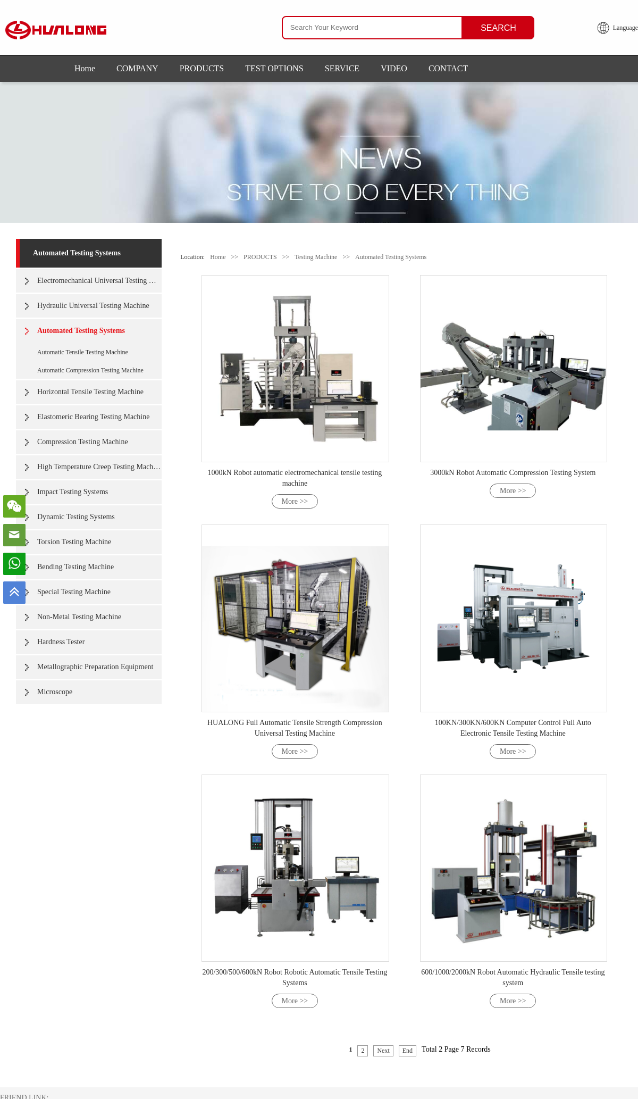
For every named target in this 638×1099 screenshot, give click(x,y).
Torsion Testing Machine (74, 542)
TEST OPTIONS (274, 68)
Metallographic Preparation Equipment (95, 667)
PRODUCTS (202, 68)
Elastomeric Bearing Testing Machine (93, 417)
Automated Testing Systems (77, 253)
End (407, 1050)
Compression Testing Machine (82, 442)
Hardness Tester (61, 642)
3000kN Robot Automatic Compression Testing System (512, 473)
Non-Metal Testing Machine (79, 617)
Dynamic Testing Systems (76, 517)
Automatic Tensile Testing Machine (82, 352)
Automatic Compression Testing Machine (90, 370)
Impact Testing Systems (72, 492)
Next (383, 1050)
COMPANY (137, 68)
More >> (295, 501)
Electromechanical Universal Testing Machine (99, 281)
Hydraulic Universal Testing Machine (93, 306)
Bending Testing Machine (75, 567)
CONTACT (448, 68)
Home (84, 68)
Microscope (54, 692)
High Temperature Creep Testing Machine (99, 467)
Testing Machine (316, 257)
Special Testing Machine (74, 592)
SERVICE (342, 68)
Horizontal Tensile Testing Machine (90, 392)
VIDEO (394, 68)
